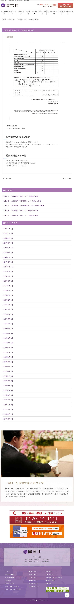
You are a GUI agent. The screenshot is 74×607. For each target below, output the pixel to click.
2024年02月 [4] (8, 262)
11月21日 (6, 210)
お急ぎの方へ (9, 583)
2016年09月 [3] (8, 328)
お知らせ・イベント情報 (54, 577)
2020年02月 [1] (8, 286)
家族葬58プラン (34, 586)
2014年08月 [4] (8, 419)
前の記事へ (66, 178)
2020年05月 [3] (8, 281)
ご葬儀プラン (32, 571)
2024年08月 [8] (8, 243)
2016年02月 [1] (8, 352)
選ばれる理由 (9, 574)
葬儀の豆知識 (50, 580)
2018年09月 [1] (8, 314)
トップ (7, 571)
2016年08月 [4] (8, 333)
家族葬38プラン (34, 583)
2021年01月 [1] (8, 271)
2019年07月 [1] (8, 290)
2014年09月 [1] (8, 414)
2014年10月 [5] (8, 409)
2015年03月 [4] (8, 390)
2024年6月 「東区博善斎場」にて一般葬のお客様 (27, 206)
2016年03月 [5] (8, 347)
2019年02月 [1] (8, 300)
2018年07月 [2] (8, 319)
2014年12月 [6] (8, 404)
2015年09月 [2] (8, 366)
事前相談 (8, 580)
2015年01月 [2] (8, 400)
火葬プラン (32, 577)
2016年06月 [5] (8, 338)
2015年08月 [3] (8, 371)
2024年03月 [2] (8, 257)
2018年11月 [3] (8, 305)
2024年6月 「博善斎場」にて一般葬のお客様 (26, 201)
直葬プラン (32, 574)
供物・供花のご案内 (12, 586)
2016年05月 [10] (8, 343)
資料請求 (49, 571)
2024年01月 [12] (8, 267)
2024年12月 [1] (8, 228)
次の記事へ (8, 178)
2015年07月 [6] (8, 376)
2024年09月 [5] (8, 238)
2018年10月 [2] (8, 309)
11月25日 (6, 201)
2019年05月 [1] (8, 295)
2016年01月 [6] (8, 357)
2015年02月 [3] (8, 395)
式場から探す (9, 577)
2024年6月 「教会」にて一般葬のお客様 (24, 196)
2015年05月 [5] (8, 385)
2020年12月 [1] (8, 276)
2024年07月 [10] (8, 247)
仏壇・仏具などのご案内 (13, 589)
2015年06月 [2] (8, 381)
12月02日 (6, 196)
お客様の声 (49, 574)
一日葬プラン (33, 580)
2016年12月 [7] (8, 324)
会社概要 (49, 583)
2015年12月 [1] (8, 362)
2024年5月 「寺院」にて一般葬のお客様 (24, 215)
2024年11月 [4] (8, 233)
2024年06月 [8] (8, 252)
